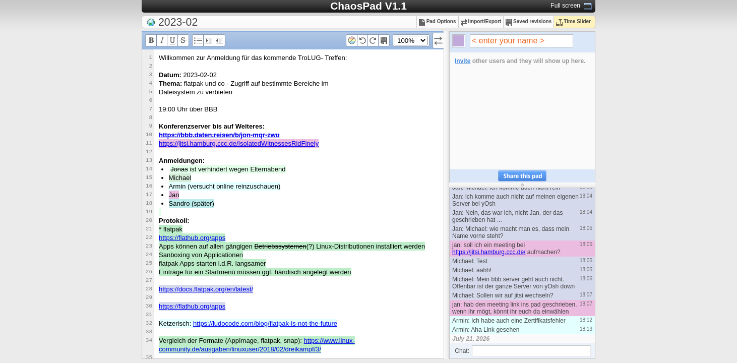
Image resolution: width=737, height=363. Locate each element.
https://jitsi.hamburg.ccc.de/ (488, 252)
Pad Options (437, 21)
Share (522, 176)
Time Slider (573, 21)
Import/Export (481, 21)
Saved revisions (528, 21)
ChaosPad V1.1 (368, 6)
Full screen (565, 5)
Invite (462, 61)
